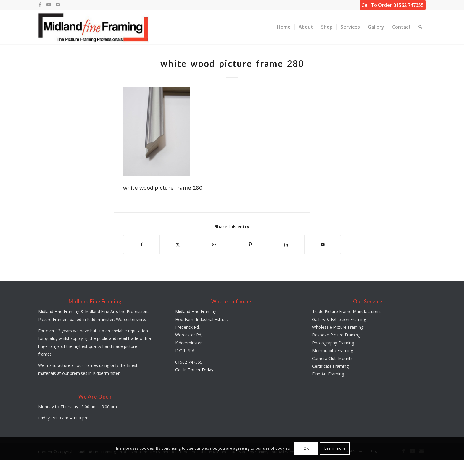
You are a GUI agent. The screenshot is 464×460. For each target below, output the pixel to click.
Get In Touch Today (194, 369)
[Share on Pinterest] (250, 244)
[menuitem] (283, 27)
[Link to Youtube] (48, 4)
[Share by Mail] (323, 244)
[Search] (420, 27)
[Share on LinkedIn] (286, 244)
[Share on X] (178, 244)
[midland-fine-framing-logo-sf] (93, 27)
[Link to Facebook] (40, 4)
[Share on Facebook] (141, 244)
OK (306, 448)
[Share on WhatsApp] (214, 244)
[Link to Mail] (57, 4)
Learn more (335, 448)
